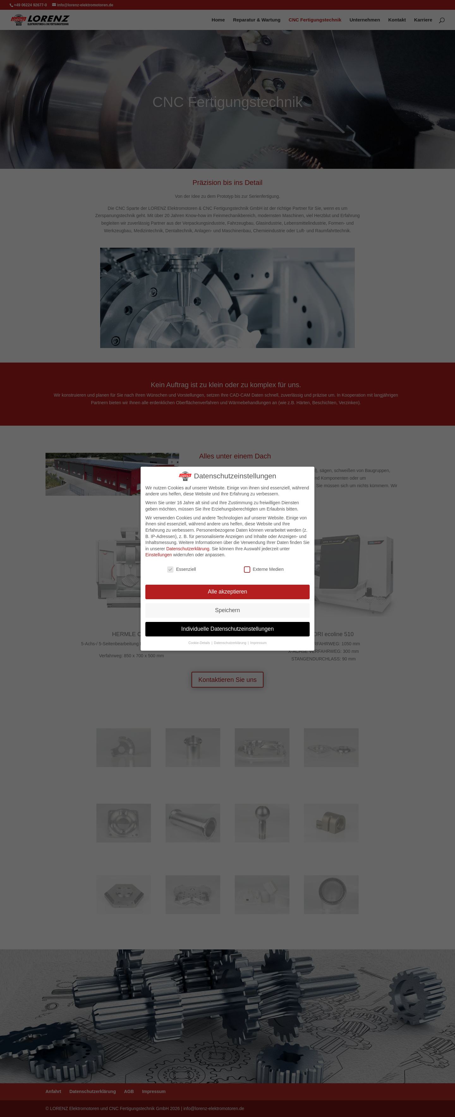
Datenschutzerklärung (187, 548)
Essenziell (181, 569)
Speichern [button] (227, 609)
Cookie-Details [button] (200, 639)
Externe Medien (263, 569)
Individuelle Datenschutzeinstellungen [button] (227, 626)
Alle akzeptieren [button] (227, 591)
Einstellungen (158, 554)
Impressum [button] (257, 639)
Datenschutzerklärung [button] (230, 639)
